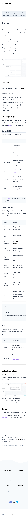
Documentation (21, 477)
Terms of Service (8, 492)
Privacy (8, 495)
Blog (21, 474)
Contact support (18, 439)
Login (21, 492)
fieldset (22, 88)
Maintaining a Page (9, 371)
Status (4, 409)
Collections (8, 86)
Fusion (6, 4)
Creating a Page (8, 117)
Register (21, 489)
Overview (5, 82)
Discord (10, 441)
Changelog (8, 480)
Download (8, 477)
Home (8, 474)
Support (21, 480)
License (8, 489)
